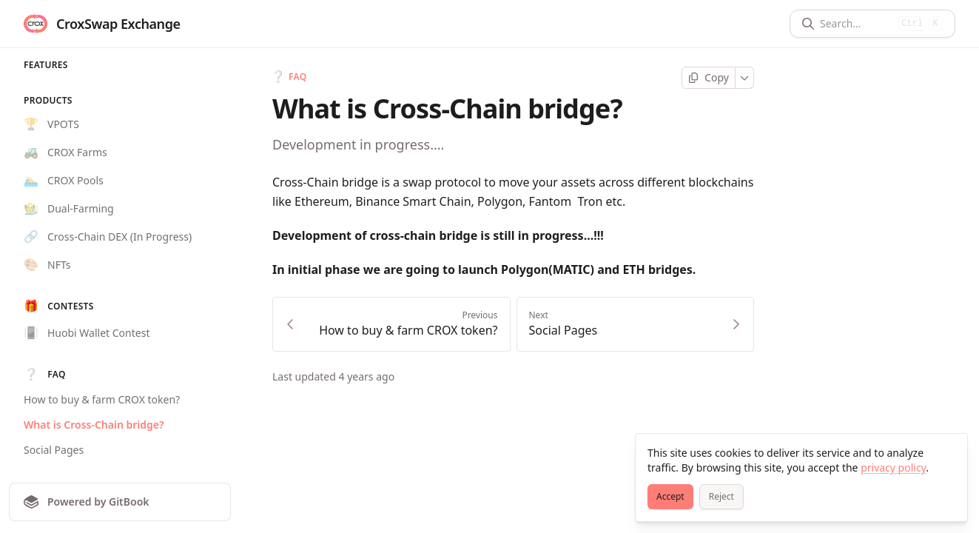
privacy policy (893, 467)
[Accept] (670, 496)
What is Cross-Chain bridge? (94, 425)
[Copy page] (709, 78)
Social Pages (54, 450)
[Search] (856, 23)
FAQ (289, 77)
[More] (745, 78)
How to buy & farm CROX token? (102, 399)
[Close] (949, 451)
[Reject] (721, 496)
